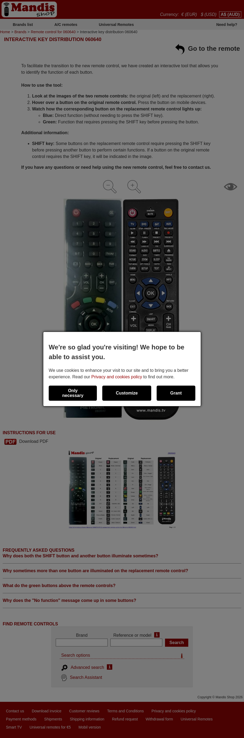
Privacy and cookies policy (116, 377)
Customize (127, 393)
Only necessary (72, 393)
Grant (176, 393)
